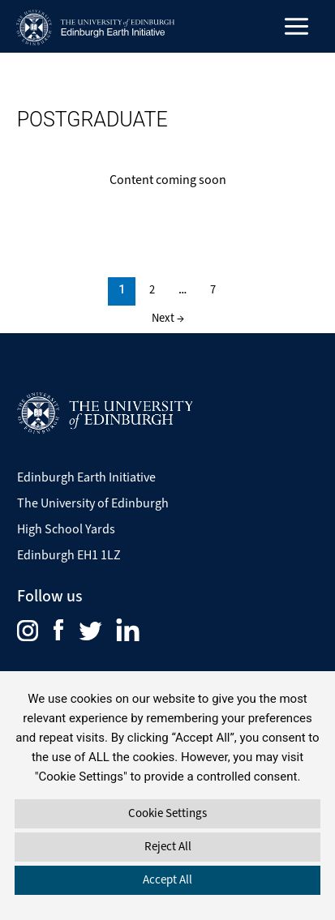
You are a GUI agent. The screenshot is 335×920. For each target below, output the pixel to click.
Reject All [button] (167, 846)
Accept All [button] (167, 879)
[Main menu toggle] (297, 26)
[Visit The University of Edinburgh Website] (104, 411)
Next (168, 318)
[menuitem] (35, 629)
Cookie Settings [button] (167, 813)
